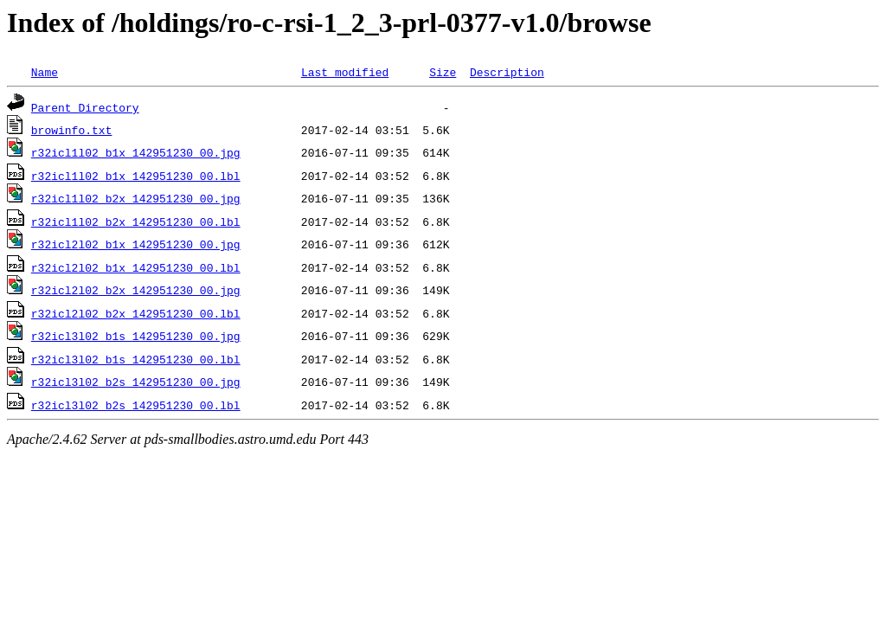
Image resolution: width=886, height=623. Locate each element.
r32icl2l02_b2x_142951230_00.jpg (136, 290)
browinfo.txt (71, 130)
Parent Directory (85, 107)
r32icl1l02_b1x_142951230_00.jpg (136, 152)
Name (44, 72)
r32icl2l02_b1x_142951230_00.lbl (136, 267)
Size (442, 72)
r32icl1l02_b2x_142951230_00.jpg (136, 198)
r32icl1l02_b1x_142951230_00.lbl (136, 175)
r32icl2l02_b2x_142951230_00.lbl (136, 313)
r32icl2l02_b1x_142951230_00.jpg (136, 244)
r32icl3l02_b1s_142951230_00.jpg (136, 336)
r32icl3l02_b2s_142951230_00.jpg (136, 381)
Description (507, 72)
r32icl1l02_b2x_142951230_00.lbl (136, 221)
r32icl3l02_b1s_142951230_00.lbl (136, 359)
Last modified (344, 72)
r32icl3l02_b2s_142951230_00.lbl (136, 405)
